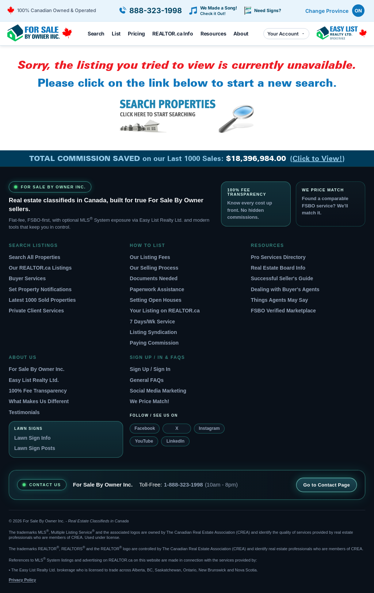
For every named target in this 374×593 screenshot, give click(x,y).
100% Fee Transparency (38, 391)
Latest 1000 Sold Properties (42, 300)
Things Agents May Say (279, 300)
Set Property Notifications (40, 289)
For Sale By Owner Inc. (37, 369)
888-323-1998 (155, 10)
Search (96, 33)
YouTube (144, 441)
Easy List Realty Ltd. (34, 380)
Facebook (144, 428)
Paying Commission (154, 343)
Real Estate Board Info (278, 268)
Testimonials (24, 412)
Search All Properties (34, 257)
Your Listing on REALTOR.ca (164, 311)
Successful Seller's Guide (282, 278)
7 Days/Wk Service (152, 321)
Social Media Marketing (158, 391)
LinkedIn (175, 441)
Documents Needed (154, 278)
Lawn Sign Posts (34, 448)
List (116, 33)
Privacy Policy (22, 580)
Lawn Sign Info (32, 438)
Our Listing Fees (150, 257)
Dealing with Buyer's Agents (285, 289)
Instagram (209, 428)
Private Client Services (36, 311)
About (240, 33)
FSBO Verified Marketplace (283, 311)
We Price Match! (149, 401)
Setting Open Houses (156, 300)
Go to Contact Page (326, 485)
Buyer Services (27, 278)
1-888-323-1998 (183, 484)
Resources (213, 33)
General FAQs (147, 380)
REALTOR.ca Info (172, 33)
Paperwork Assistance (157, 289)
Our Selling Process (154, 268)
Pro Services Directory (278, 257)
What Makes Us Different (39, 401)
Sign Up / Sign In (150, 369)
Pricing (136, 33)
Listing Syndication (153, 332)
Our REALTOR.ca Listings (40, 268)
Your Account (286, 34)
